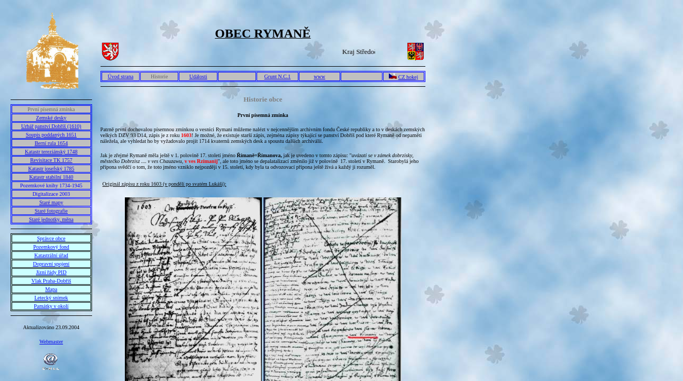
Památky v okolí (51, 306)
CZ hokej (408, 77)
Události (198, 76)
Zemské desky (51, 118)
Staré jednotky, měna (51, 219)
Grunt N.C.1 (278, 76)
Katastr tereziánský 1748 (51, 152)
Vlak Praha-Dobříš (51, 281)
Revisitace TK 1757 (51, 160)
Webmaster (51, 341)
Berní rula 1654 (51, 143)
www (319, 76)
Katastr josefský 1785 (51, 168)
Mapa (51, 289)
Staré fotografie (51, 211)
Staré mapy (51, 202)
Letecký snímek (51, 298)
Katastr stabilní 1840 (51, 177)
